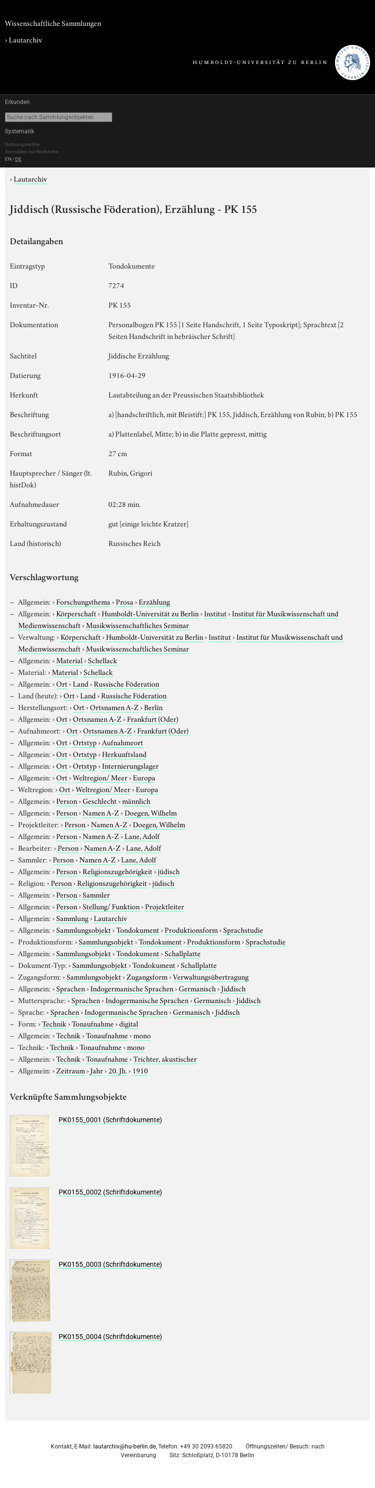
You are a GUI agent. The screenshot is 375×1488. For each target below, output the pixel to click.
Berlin (153, 706)
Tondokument (137, 929)
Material (69, 659)
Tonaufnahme (93, 1023)
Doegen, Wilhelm (151, 812)
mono (142, 1034)
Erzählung (154, 601)
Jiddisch (233, 988)
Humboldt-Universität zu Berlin (150, 613)
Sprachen (70, 988)
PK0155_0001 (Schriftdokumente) (110, 1120)
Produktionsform (191, 929)
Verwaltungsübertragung (211, 976)
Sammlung (72, 917)
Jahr (96, 1070)
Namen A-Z (101, 812)
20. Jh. (117, 1070)
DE (18, 159)
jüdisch (169, 870)
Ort (61, 683)
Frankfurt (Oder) (152, 718)
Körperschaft (76, 613)
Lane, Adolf (142, 835)
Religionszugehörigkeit (117, 870)
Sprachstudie (243, 929)
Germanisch (197, 988)
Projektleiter (164, 906)
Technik (54, 1023)
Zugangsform (146, 976)
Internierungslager (130, 765)
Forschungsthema (83, 601)
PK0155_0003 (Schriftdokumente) (110, 1264)
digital (128, 1023)
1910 (140, 1070)
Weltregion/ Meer (100, 777)
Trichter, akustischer (165, 1058)
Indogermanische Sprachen (131, 988)
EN (8, 159)
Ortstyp (85, 741)
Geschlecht (100, 800)
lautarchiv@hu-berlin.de (124, 1446)
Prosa (124, 601)
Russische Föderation (126, 683)
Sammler (96, 894)
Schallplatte (183, 952)
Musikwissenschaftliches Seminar (137, 624)
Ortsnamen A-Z (114, 706)
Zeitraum (70, 1070)
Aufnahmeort (122, 741)
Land (80, 683)
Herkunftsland (124, 753)
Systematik (19, 131)
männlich (136, 800)
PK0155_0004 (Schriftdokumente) (110, 1337)
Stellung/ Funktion (111, 906)
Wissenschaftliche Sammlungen (53, 22)
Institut (215, 613)
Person (66, 800)
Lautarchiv (25, 39)
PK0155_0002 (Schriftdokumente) (110, 1192)
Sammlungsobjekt (83, 929)
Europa (144, 777)
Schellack (102, 659)
